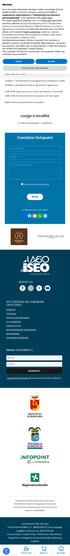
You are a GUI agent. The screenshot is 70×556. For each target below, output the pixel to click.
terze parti (46, 20)
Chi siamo (11, 313)
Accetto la (37, 184)
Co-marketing (13, 321)
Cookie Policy (29, 534)
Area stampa (12, 333)
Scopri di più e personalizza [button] (35, 68)
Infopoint (10, 309)
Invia (35, 196)
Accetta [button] (51, 61)
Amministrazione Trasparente (21, 329)
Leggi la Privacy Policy (18, 378)
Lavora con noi (13, 325)
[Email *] (34, 364)
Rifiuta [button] (18, 61)
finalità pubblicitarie (31, 32)
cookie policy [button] (46, 18)
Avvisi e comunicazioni (17, 317)
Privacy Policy (42, 184)
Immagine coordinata (17, 337)
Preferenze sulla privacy (49, 534)
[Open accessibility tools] (6, 551)
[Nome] (34, 357)
